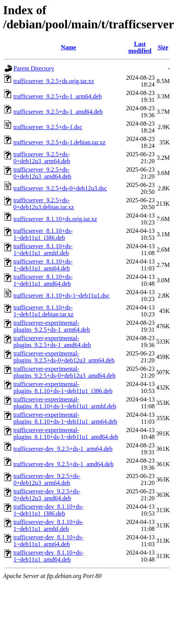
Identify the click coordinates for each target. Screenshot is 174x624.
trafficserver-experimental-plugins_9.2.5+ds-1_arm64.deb (51, 326)
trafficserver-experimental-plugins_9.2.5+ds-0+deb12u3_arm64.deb (64, 357)
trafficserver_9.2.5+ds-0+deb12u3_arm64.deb (41, 157)
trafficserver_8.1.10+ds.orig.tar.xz (55, 219)
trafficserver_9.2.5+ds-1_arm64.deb (57, 96)
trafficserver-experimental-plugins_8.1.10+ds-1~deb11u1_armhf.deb (64, 402)
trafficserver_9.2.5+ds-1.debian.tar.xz (59, 142)
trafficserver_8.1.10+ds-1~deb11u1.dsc (61, 295)
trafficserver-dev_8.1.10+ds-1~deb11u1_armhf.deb (48, 525)
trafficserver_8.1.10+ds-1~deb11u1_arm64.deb (42, 265)
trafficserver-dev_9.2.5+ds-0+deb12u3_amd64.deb (46, 494)
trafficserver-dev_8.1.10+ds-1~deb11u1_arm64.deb (48, 540)
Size (163, 47)
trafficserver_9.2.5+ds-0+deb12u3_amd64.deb (42, 173)
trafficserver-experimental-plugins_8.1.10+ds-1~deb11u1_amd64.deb (65, 433)
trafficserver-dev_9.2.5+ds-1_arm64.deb (63, 448)
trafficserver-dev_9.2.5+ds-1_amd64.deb (63, 464)
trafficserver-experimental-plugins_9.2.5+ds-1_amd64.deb (52, 341)
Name (68, 47)
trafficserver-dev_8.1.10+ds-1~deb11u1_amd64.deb (48, 556)
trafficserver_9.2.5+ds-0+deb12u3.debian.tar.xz (43, 203)
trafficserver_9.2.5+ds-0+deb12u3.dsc (60, 188)
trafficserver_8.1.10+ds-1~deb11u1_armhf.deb (42, 249)
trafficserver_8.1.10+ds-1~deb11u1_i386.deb (42, 234)
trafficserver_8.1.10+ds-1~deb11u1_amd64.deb (42, 280)
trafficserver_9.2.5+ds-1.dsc (47, 127)
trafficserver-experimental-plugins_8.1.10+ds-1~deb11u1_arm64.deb (65, 418)
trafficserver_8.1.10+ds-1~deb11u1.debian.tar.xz (43, 311)
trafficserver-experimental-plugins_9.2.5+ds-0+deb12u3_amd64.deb (64, 372)
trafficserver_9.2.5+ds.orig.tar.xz (53, 81)
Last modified (139, 47)
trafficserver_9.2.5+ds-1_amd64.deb (58, 111)
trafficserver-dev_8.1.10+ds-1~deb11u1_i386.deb (48, 510)
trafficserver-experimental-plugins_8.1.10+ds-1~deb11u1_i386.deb (62, 387)
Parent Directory (33, 68)
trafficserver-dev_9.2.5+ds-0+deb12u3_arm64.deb (46, 479)
